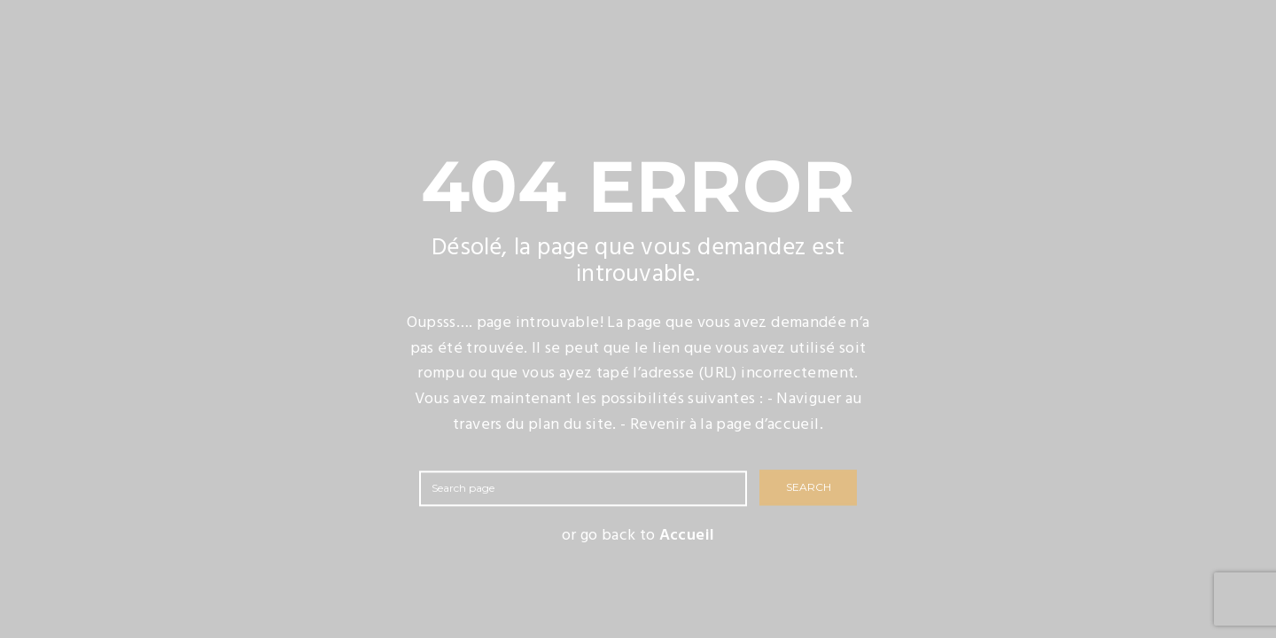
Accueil (687, 536)
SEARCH (808, 487)
